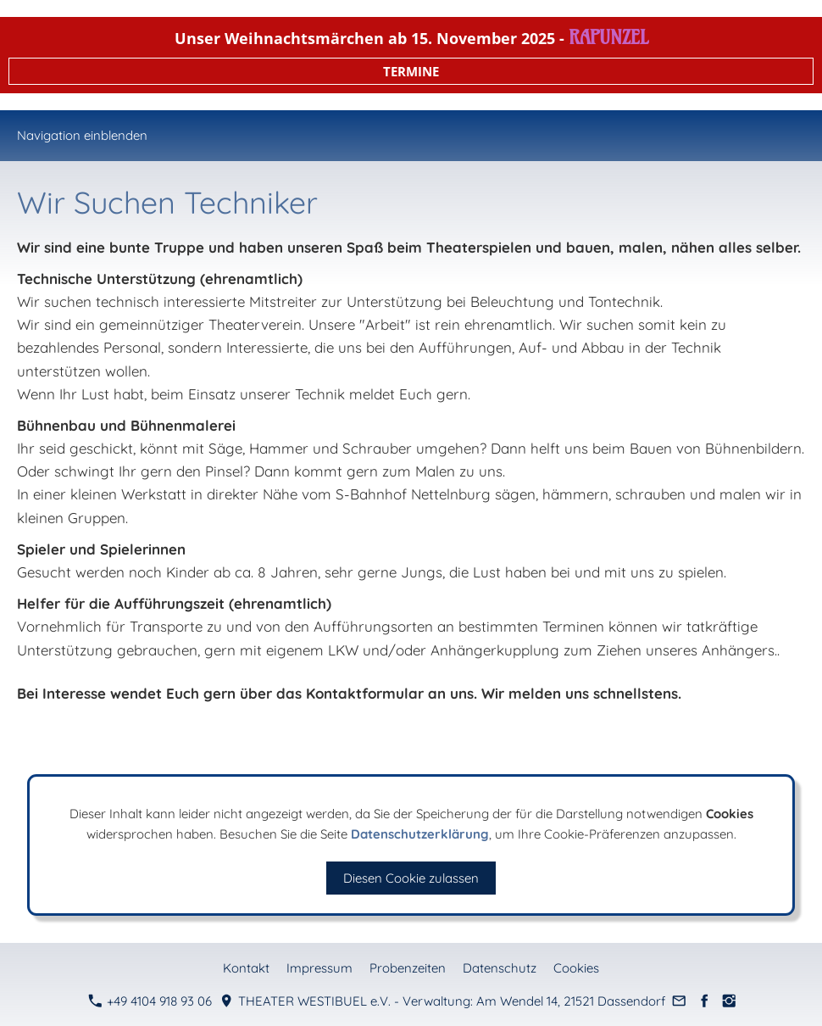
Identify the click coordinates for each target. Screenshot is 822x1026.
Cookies (576, 968)
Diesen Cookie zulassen (411, 878)
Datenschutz (499, 968)
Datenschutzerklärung (420, 834)
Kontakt (246, 968)
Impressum (319, 968)
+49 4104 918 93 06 (150, 1001)
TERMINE (411, 71)
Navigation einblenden (82, 135)
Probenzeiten (407, 968)
